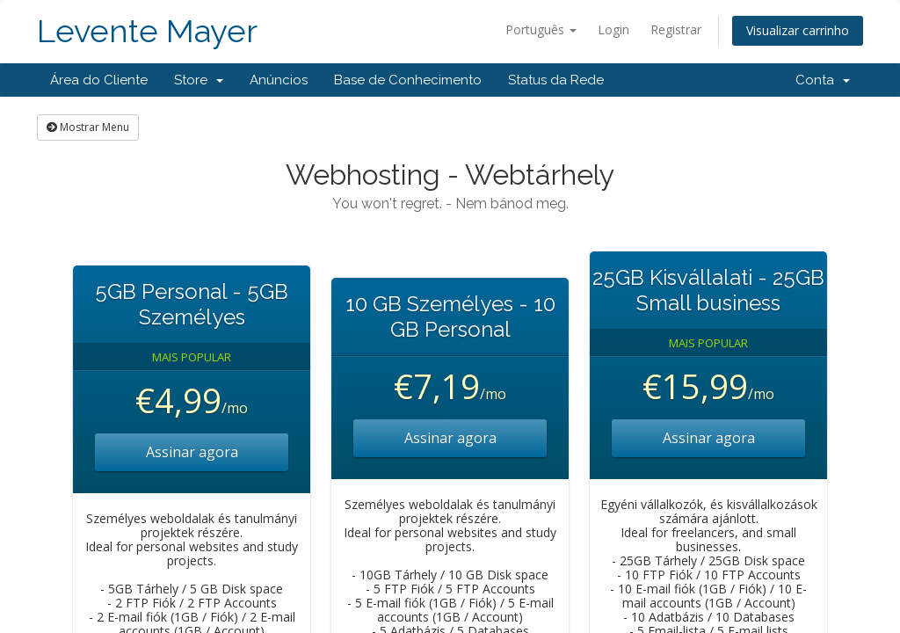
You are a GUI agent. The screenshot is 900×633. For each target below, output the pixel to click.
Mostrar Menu (88, 127)
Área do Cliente (99, 80)
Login (613, 29)
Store (198, 80)
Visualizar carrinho (797, 30)
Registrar (675, 29)
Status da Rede (556, 80)
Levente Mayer (147, 31)
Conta (822, 80)
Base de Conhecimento (408, 80)
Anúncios (279, 80)
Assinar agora (192, 452)
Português (541, 29)
